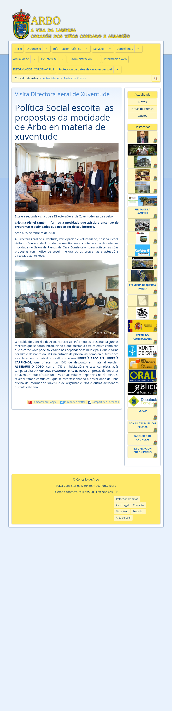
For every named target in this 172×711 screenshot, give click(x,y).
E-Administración (80, 59)
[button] (46, 48)
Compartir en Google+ (43, 402)
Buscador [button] (138, 511)
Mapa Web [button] (122, 511)
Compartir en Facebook (103, 402)
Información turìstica (67, 49)
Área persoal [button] (123, 517)
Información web (115, 59)
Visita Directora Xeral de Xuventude (62, 94)
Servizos (98, 49)
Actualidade (21, 59)
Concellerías (125, 49)
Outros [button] (142, 116)
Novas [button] (142, 102)
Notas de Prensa (75, 78)
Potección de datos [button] (127, 499)
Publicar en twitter (72, 402)
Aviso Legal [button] (122, 505)
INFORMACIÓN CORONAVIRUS (33, 69)
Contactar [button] (138, 505)
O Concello (33, 49)
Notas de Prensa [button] (143, 109)
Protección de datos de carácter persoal (85, 69)
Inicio (18, 49)
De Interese (49, 59)
